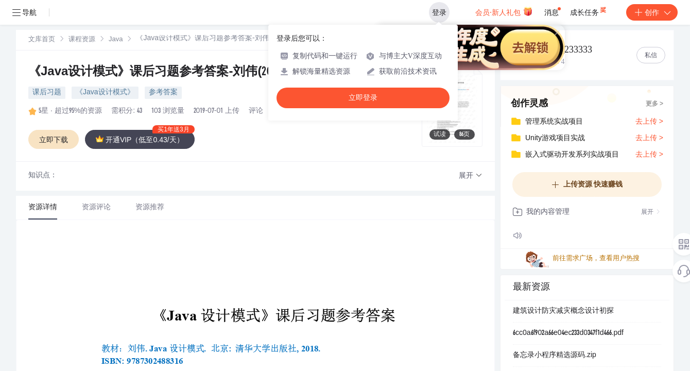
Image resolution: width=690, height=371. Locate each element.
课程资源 (81, 40)
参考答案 (163, 92)
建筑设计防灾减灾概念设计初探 (563, 311)
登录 (439, 12)
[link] (41, 39)
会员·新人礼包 (503, 11)
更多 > (654, 104)
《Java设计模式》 (105, 92)
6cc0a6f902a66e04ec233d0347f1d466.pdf (568, 333)
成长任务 (589, 10)
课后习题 (46, 92)
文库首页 (41, 40)
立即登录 (363, 98)
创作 (652, 12)
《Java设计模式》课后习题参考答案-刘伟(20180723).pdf (179, 72)
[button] (470, 176)
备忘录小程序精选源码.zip (554, 355)
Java (116, 40)
